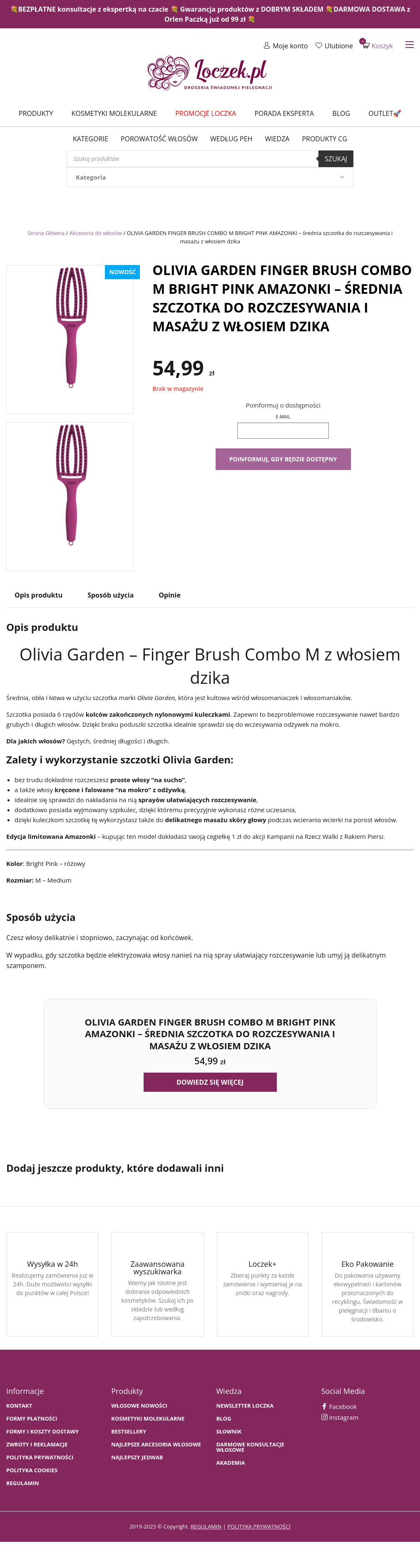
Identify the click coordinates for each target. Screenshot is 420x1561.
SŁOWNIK (229, 1431)
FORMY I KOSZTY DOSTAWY (42, 1431)
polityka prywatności (259, 1526)
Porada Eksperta (284, 113)
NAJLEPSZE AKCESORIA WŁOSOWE (156, 1444)
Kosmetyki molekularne (114, 113)
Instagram (340, 1417)
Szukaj (336, 158)
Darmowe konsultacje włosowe (250, 1447)
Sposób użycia (110, 595)
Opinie (170, 595)
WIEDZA (277, 138)
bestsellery (128, 1431)
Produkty (36, 113)
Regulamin (22, 1483)
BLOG (223, 1418)
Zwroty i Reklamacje (37, 1444)
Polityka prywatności (39, 1457)
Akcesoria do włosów (96, 233)
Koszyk (378, 45)
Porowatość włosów (159, 138)
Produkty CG (324, 138)
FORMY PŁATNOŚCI (31, 1418)
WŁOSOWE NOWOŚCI (139, 1405)
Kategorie (90, 138)
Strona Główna (46, 233)
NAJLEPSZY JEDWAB (137, 1457)
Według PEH (231, 138)
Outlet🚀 (384, 113)
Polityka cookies (31, 1470)
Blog (341, 113)
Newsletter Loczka (245, 1405)
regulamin (206, 1526)
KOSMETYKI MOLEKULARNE (147, 1418)
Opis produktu (38, 595)
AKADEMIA (230, 1463)
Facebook (339, 1406)
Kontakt (19, 1405)
